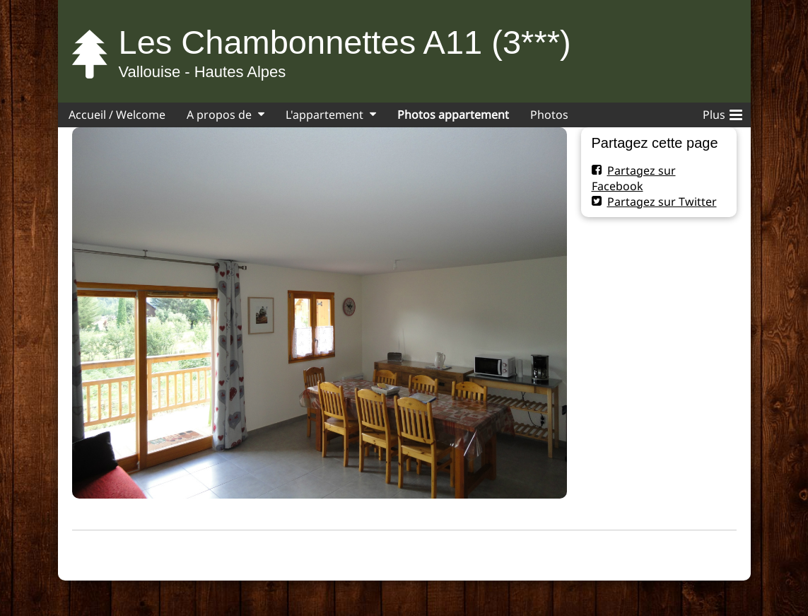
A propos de (219, 114)
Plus (722, 112)
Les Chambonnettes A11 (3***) (345, 42)
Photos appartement (453, 114)
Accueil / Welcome (117, 114)
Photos (549, 114)
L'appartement (324, 114)
